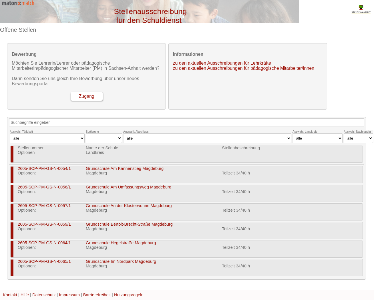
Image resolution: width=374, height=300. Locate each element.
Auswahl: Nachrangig (357, 131)
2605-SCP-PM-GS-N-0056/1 (44, 187)
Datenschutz (43, 295)
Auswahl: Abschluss (135, 131)
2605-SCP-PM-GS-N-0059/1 (44, 224)
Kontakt (10, 295)
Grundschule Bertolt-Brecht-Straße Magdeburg (129, 224)
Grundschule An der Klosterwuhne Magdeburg (129, 205)
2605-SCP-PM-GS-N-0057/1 (44, 205)
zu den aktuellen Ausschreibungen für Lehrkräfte (222, 63)
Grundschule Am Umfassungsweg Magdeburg (128, 187)
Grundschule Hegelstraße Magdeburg (121, 243)
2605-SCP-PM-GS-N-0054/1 (44, 168)
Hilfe (25, 295)
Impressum (69, 295)
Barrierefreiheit (97, 295)
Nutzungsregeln (129, 295)
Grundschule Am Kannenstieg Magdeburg (125, 168)
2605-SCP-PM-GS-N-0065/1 (44, 261)
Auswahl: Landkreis (305, 131)
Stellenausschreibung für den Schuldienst (150, 16)
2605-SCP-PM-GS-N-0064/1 (44, 243)
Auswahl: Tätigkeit (21, 131)
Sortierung (92, 131)
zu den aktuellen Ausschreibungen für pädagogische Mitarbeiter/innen (244, 68)
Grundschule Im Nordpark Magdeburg (121, 261)
